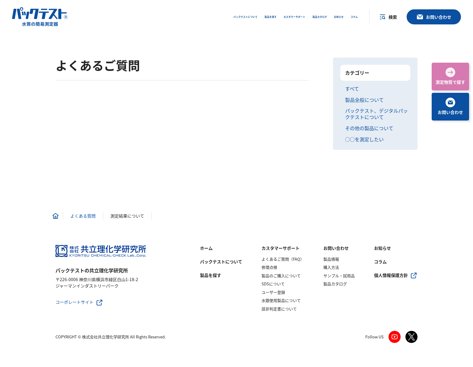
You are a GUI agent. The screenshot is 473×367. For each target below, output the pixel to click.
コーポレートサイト (75, 302)
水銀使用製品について (281, 300)
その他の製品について (369, 128)
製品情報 (331, 259)
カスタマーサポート (281, 248)
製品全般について (364, 100)
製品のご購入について (281, 275)
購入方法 (331, 267)
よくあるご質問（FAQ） (283, 259)
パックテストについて (221, 262)
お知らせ (382, 248)
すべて (352, 89)
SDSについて (273, 284)
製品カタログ (335, 284)
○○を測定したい (364, 139)
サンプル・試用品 (339, 275)
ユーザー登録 (273, 292)
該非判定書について (279, 309)
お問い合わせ (336, 248)
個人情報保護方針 (391, 275)
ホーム (206, 248)
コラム (380, 262)
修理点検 (269, 267)
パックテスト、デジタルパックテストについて (376, 114)
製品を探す (210, 275)
